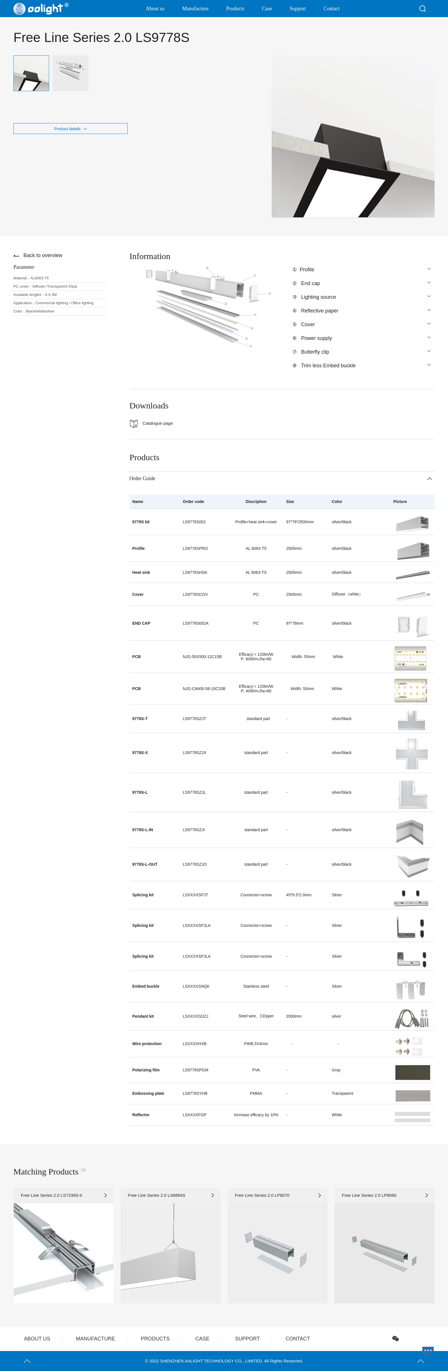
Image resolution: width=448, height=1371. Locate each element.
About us (155, 8)
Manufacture (195, 8)
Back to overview (42, 255)
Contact (332, 8)
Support (298, 8)
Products (235, 8)
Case (267, 8)
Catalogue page (158, 423)
